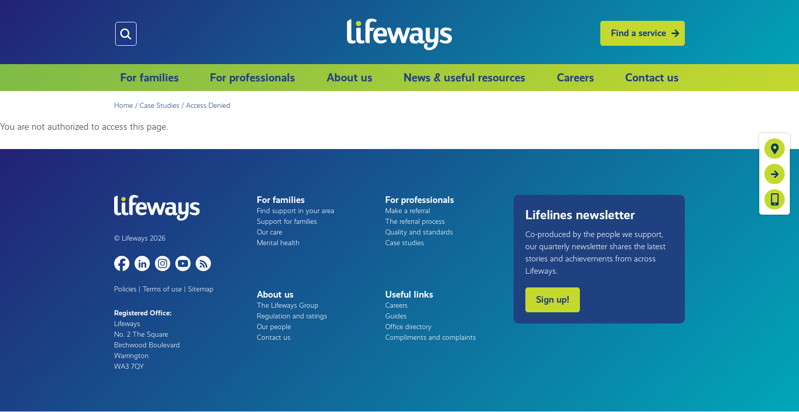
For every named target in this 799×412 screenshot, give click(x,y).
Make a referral (407, 211)
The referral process (415, 221)
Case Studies (159, 105)
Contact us (652, 77)
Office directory (408, 326)
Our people (274, 326)
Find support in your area (295, 211)
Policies (125, 289)
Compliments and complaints (430, 337)
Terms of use (162, 289)
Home (123, 105)
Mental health (278, 243)
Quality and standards (419, 232)
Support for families (287, 221)
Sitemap (201, 289)
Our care (269, 232)
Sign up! (552, 299)
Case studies (404, 243)
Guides (396, 316)
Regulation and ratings (292, 316)
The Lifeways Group (287, 305)
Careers (575, 77)
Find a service (638, 33)
